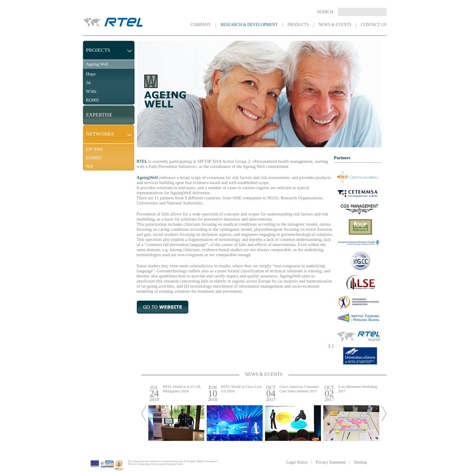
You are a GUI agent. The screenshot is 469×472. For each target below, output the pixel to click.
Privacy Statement (330, 462)
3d (88, 82)
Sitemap (360, 462)
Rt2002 (92, 100)
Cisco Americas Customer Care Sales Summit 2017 (299, 389)
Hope (91, 74)
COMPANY (201, 24)
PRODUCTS (298, 24)
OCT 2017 (271, 393)
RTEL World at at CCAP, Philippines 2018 (182, 389)
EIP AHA (94, 149)
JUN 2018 (212, 393)
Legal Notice (297, 462)
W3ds (91, 91)
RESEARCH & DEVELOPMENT (249, 24)
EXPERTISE (99, 115)
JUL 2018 (154, 393)
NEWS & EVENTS (335, 24)
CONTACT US (373, 24)
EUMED (94, 157)
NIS (89, 166)
